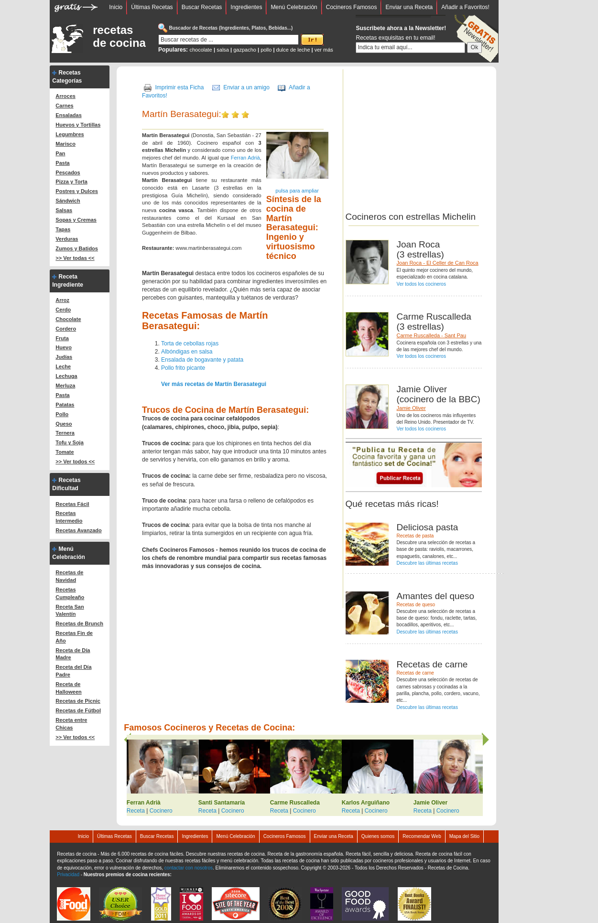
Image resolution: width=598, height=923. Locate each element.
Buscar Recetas (202, 7)
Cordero (65, 329)
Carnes (64, 105)
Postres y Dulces (76, 191)
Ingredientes (246, 7)
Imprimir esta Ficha (179, 87)
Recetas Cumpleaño (69, 593)
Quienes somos (377, 836)
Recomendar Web (421, 836)
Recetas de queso (416, 604)
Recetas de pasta (415, 535)
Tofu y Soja (69, 442)
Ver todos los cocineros (421, 284)
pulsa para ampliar (297, 190)
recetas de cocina (119, 36)
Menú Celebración (294, 7)
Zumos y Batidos (76, 248)
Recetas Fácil (72, 504)
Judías (63, 357)
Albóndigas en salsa (186, 351)
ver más (324, 50)
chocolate (200, 50)
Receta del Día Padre (73, 670)
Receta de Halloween (68, 688)
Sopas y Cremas (76, 220)
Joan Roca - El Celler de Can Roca (437, 263)
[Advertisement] (426, 136)
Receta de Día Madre (72, 654)
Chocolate (68, 319)
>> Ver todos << (75, 461)
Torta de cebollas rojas (189, 343)
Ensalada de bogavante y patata (202, 359)
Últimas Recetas (152, 7)
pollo (266, 50)
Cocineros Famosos (351, 7)
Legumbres (69, 134)
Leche (63, 366)
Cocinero (161, 810)
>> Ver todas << (74, 258)
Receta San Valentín (69, 610)
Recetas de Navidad (69, 576)
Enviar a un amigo (246, 87)
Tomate (64, 452)
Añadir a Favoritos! (465, 7)
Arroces (65, 96)
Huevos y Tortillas (77, 125)
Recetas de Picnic (77, 701)
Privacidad (68, 874)
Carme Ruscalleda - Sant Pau (432, 335)
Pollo (61, 414)
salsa (223, 50)
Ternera (65, 433)
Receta (136, 810)
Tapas (62, 229)
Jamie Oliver (411, 408)
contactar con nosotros (188, 867)
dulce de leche (293, 50)
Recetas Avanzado (78, 530)
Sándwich (67, 201)
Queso (63, 424)
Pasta (62, 163)
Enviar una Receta (409, 7)
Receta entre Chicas (71, 723)
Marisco (65, 144)
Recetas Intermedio (68, 517)
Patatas (64, 405)
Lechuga (66, 376)
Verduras (66, 239)
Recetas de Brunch (79, 623)
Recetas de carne (415, 673)
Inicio (115, 7)
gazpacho (244, 50)
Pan (60, 153)
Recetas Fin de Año (74, 637)
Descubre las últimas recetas (427, 563)
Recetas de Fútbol (78, 710)
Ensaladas (68, 115)
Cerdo (63, 309)
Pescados (67, 172)
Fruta (62, 338)
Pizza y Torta (71, 181)
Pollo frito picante (183, 368)
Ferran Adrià (245, 158)
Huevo (63, 347)
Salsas (63, 210)
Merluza (65, 385)
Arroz (62, 300)
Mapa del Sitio (464, 836)
